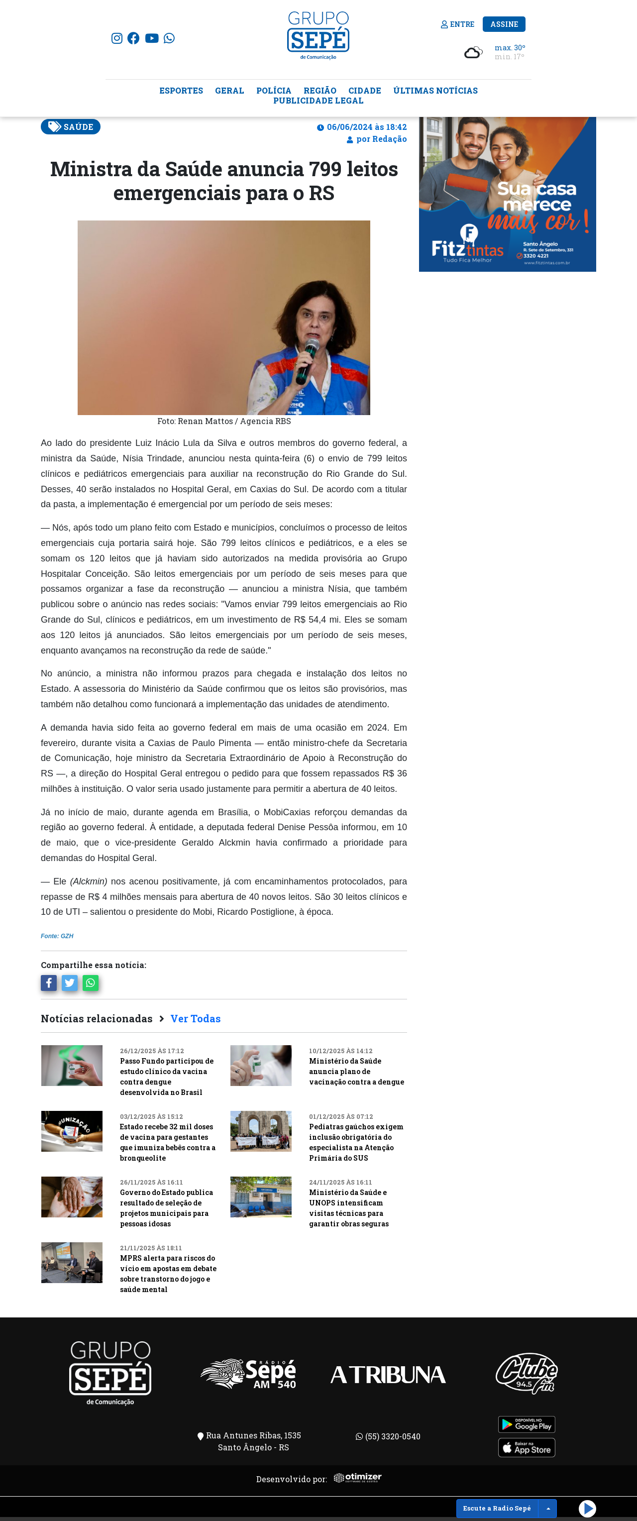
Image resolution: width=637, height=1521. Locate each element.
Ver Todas (195, 1022)
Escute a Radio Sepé (497, 1508)
